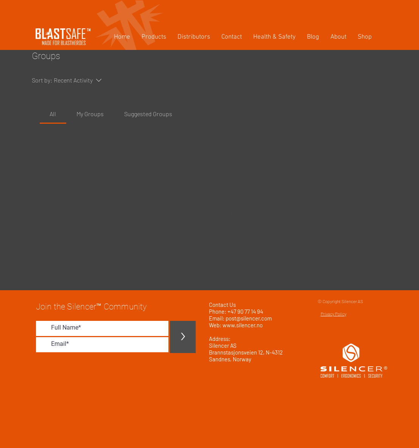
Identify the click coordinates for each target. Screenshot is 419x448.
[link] (53, 113)
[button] (154, 37)
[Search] (130, 79)
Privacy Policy (333, 313)
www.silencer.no (243, 325)
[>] (183, 337)
